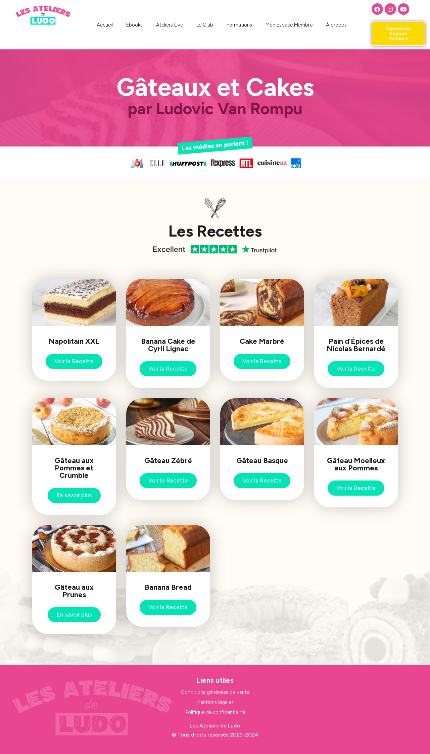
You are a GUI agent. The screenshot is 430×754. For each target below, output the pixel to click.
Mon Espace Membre (289, 25)
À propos (336, 25)
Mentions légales (215, 702)
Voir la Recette (74, 361)
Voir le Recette (168, 480)
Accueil (105, 25)
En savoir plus (74, 495)
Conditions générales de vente (215, 692)
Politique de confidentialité (215, 712)
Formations (239, 25)
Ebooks (134, 25)
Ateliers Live (169, 25)
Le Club (204, 25)
